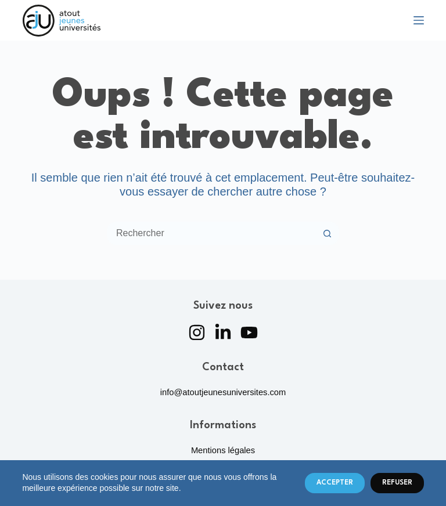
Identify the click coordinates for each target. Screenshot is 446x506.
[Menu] (418, 20)
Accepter (334, 482)
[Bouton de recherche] (327, 233)
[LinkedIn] (223, 332)
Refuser (397, 482)
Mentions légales (223, 450)
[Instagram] (197, 332)
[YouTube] (249, 332)
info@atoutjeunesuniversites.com (223, 392)
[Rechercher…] (211, 233)
